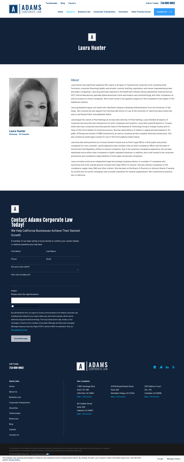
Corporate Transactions (19, 402)
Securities (13, 408)
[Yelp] (173, 367)
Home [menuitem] (60, 12)
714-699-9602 (167, 3)
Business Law (15, 397)
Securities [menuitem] (123, 12)
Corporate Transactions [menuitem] (104, 12)
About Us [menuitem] (70, 12)
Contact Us (164, 12)
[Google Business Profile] (154, 367)
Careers (72, 3)
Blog (63, 3)
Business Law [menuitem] (84, 12)
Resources (13, 419)
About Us (13, 392)
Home (11, 386)
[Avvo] (161, 367)
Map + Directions (84, 397)
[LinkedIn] (167, 367)
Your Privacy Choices (40, 454)
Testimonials (51, 3)
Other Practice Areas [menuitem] (141, 12)
